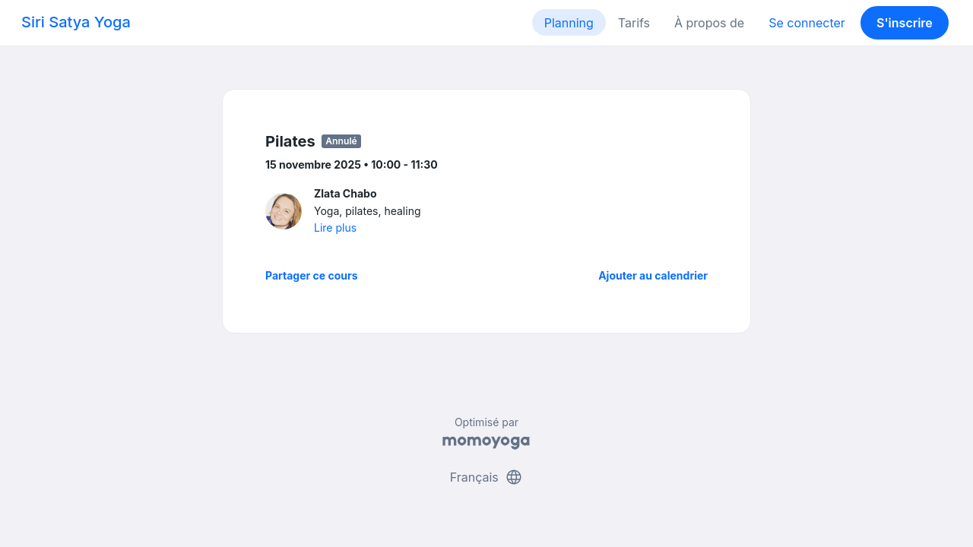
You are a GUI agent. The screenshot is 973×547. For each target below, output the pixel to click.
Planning (569, 22)
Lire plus (335, 227)
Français (487, 477)
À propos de (709, 22)
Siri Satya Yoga (76, 22)
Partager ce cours (311, 275)
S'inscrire (904, 22)
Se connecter (807, 22)
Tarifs (634, 22)
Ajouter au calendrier (653, 275)
